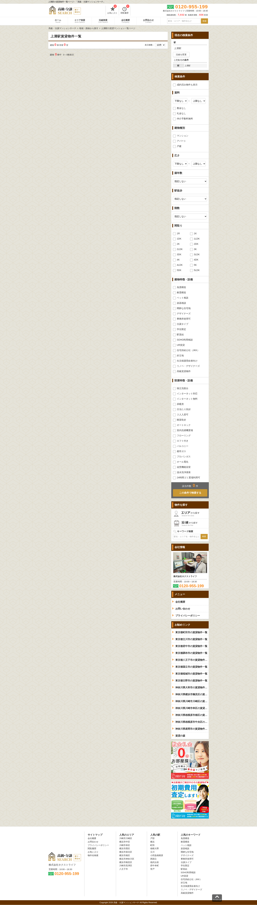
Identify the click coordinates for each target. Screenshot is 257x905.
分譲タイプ (182, 324)
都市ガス (181, 451)
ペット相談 (182, 297)
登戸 (152, 869)
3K (195, 249)
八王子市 (123, 869)
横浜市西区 (124, 848)
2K (178, 244)
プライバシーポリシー (98, 845)
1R (178, 233)
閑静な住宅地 (184, 308)
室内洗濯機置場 (185, 430)
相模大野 (154, 848)
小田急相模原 (156, 855)
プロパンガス (184, 456)
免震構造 (181, 287)
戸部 (152, 838)
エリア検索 (79, 21)
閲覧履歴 (125, 10)
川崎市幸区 (124, 845)
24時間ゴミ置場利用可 (188, 477)
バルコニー (182, 446)
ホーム (58, 21)
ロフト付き (182, 440)
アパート (181, 141)
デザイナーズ (184, 313)
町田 (152, 845)
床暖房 (180, 404)
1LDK (197, 238)
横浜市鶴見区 (125, 862)
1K (195, 233)
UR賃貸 (181, 345)
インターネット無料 (187, 398)
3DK (179, 254)
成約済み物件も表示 (187, 84)
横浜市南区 (124, 855)
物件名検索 (93, 855)
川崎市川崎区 (125, 838)
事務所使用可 (184, 318)
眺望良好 (181, 419)
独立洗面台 (182, 388)
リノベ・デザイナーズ (188, 366)
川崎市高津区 (125, 865)
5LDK (197, 270)
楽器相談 (181, 303)
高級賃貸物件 (184, 371)
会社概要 (125, 21)
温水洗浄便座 (184, 472)
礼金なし (181, 113)
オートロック (184, 425)
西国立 (153, 859)
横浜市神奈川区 (126, 859)
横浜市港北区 (125, 852)
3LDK (197, 254)
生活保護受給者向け (187, 360)
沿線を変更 (181, 54)
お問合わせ (148, 21)
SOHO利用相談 (185, 339)
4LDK (180, 265)
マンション (182, 135)
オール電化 (182, 461)
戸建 (179, 146)
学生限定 (181, 329)
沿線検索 (103, 21)
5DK (179, 270)
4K (178, 259)
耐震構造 (181, 292)
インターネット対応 (187, 393)
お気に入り (112, 10)
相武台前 (154, 862)
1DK (179, 238)
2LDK (180, 249)
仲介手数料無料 (185, 118)
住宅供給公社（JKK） (188, 350)
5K (195, 265)
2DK (196, 244)
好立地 (180, 355)
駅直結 (180, 334)
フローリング (184, 435)
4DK (196, 259)
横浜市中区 (124, 842)
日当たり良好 (184, 409)
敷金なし (181, 108)
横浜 (152, 842)
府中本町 (154, 865)
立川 (152, 852)
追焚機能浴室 (184, 467)
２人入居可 (182, 414)
